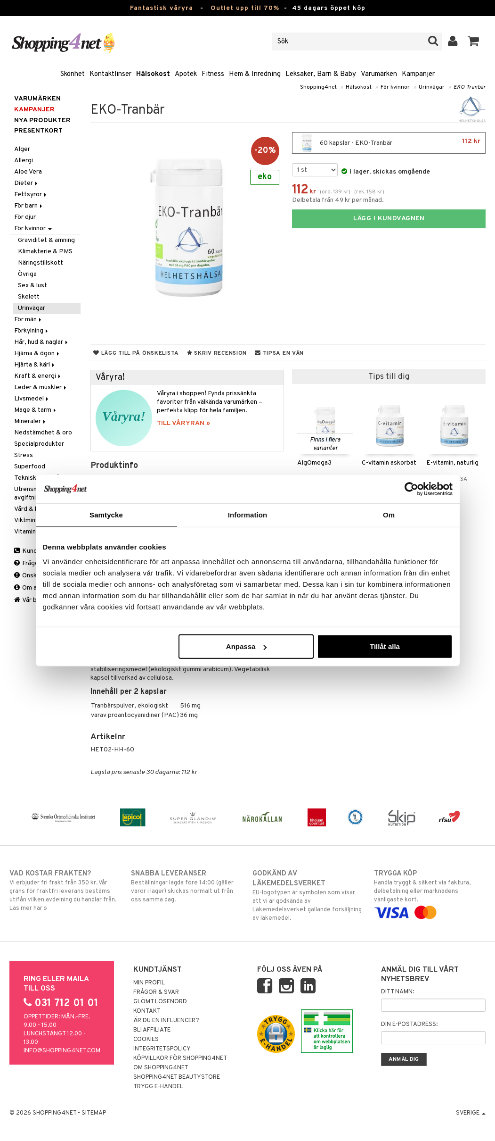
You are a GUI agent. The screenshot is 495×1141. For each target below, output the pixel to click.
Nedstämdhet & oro (43, 433)
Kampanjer (418, 74)
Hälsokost (153, 74)
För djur (25, 217)
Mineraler (30, 421)
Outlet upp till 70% (245, 8)
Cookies (146, 1039)
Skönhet (72, 74)
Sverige (471, 1113)
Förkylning (31, 331)
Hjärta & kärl (35, 365)
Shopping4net (318, 87)
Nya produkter (42, 121)
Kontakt (147, 1011)
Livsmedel (32, 399)
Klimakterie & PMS (45, 252)
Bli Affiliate (151, 1030)
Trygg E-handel (158, 1087)
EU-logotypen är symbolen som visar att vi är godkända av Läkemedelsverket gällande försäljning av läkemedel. (308, 895)
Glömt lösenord (160, 1002)
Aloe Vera (28, 172)
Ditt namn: (397, 992)
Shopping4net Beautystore (176, 1077)
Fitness (213, 74)
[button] (473, 41)
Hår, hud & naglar (41, 342)
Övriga (27, 274)
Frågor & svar (156, 992)
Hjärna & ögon (37, 354)
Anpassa (246, 646)
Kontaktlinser (110, 74)
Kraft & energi (38, 376)
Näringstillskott (40, 263)
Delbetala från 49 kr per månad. (338, 200)
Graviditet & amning (46, 240)
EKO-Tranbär (470, 87)
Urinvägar (432, 87)
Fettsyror (31, 195)
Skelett (29, 297)
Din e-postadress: (409, 1024)
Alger (22, 149)
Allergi (23, 161)
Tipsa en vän (279, 353)
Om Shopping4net (160, 1068)
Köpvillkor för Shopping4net (180, 1058)
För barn (29, 206)
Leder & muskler (41, 387)
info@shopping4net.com (62, 1051)
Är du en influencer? (166, 1020)
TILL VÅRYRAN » (183, 423)
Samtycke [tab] (106, 514)
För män (28, 320)
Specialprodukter (39, 444)
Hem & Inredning (255, 74)
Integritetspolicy (162, 1049)
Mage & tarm (35, 410)
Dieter (26, 183)
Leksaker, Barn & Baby (320, 74)
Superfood (29, 467)
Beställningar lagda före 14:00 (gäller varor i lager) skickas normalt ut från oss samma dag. (187, 886)
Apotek (186, 74)
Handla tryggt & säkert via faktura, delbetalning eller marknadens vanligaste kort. (430, 893)
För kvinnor (395, 87)
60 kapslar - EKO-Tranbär (388, 142)
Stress (23, 455)
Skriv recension (217, 353)
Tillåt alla (385, 646)
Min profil (149, 983)
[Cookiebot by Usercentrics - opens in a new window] (411, 489)
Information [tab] (248, 514)
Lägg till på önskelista (136, 353)
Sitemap (93, 1113)
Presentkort (38, 131)
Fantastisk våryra (161, 8)
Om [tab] (389, 514)
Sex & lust (32, 286)
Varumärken (379, 74)
